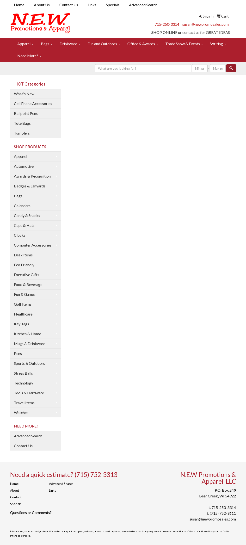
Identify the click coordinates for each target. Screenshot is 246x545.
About (14, 490)
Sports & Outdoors (29, 363)
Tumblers (22, 133)
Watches (21, 412)
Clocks (19, 235)
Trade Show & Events (184, 43)
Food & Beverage (28, 284)
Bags (46, 43)
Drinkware (70, 43)
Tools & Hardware (29, 392)
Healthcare (23, 314)
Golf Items (22, 304)
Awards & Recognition (32, 176)
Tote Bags (22, 123)
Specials (112, 4)
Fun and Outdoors (103, 43)
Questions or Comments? (31, 512)
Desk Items (23, 255)
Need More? (29, 55)
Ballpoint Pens (26, 113)
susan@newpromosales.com (205, 24)
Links (92, 4)
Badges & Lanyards (29, 186)
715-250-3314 (167, 24)
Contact (15, 497)
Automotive (24, 166)
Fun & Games (25, 294)
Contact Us (68, 4)
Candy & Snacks (27, 215)
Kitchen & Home (27, 333)
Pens (18, 353)
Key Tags (21, 324)
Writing (218, 43)
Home (19, 4)
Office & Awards (142, 43)
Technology (23, 383)
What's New (24, 93)
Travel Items (24, 402)
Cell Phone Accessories (33, 103)
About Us (42, 4)
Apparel (25, 43)
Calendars (22, 205)
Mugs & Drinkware (29, 343)
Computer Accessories (32, 245)
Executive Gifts (26, 274)
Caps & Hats (24, 225)
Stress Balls (23, 373)
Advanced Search (143, 4)
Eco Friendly (24, 264)
